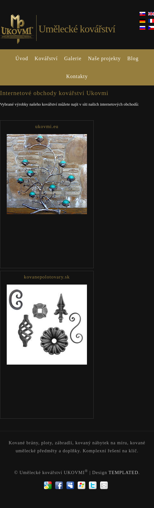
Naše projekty (104, 58)
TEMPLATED (123, 472)
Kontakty (77, 76)
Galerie (72, 58)
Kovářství (46, 58)
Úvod (21, 58)
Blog (133, 58)
